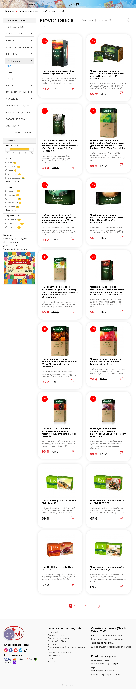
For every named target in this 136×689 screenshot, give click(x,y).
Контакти (7, 235)
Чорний (12, 207)
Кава (9, 72)
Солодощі (20, 99)
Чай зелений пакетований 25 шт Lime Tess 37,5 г (107, 568)
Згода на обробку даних (15, 249)
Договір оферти (10, 242)
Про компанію (54, 655)
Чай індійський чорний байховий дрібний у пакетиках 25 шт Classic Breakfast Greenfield (108, 219)
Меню (32, 4)
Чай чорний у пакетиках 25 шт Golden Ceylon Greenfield (59, 72)
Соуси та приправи (20, 47)
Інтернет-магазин (28, 11)
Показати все (12, 181)
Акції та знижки (15, 27)
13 (94, 605)
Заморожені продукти (19, 133)
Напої (20, 85)
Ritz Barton (13, 174)
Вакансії (51, 661)
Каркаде (12, 195)
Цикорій (11, 79)
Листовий (13, 220)
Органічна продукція (18, 105)
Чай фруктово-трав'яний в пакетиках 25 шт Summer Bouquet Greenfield (105, 361)
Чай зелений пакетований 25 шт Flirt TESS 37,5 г (107, 501)
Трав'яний (13, 199)
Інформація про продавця (15, 238)
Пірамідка (13, 227)
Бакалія (20, 40)
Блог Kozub (53, 632)
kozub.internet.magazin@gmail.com (108, 663)
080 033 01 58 (98, 635)
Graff (10, 163)
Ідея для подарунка (18, 112)
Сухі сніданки (20, 33)
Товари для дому (16, 119)
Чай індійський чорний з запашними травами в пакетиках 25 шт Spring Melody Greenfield (108, 432)
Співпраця (52, 658)
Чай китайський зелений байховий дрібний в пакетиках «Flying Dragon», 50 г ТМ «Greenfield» (108, 75)
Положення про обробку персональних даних (67, 648)
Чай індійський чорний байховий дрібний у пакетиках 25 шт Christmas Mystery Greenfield (59, 363)
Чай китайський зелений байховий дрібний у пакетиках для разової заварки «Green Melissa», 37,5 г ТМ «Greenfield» (108, 144)
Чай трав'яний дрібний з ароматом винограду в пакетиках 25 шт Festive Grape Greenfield (59, 432)
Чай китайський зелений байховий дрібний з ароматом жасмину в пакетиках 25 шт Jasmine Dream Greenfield (59, 219)
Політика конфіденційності (60, 652)
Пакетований (14, 223)
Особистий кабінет (57, 641)
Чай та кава (49, 11)
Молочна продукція (20, 92)
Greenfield (12, 166)
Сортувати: (88, 20)
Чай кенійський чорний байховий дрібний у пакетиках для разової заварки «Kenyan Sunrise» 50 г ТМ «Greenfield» (108, 291)
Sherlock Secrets (15, 178)
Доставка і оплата (11, 245)
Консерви (20, 54)
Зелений (12, 191)
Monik (10, 170)
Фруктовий (13, 203)
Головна (9, 11)
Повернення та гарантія (59, 638)
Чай (9, 66)
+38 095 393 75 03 (100, 643)
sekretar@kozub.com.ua (102, 670)
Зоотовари (12, 126)
